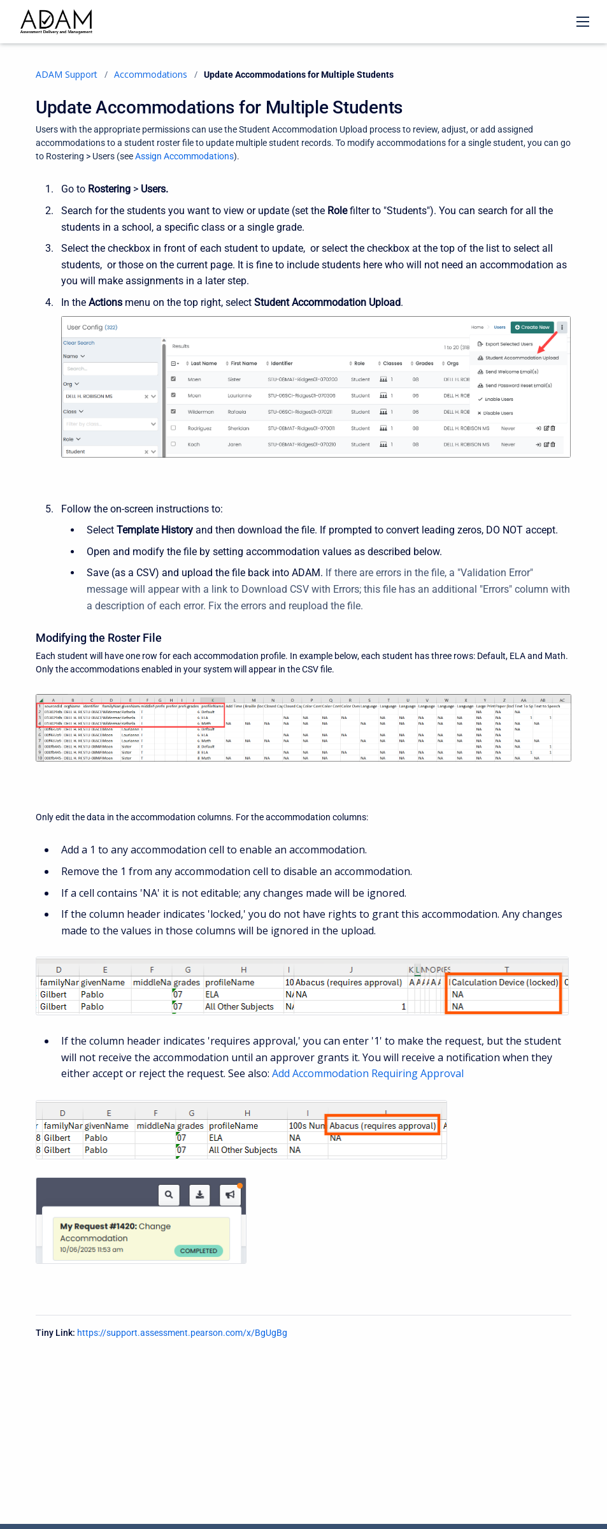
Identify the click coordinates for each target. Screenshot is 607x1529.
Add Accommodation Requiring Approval (368, 1073)
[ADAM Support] (56, 21)
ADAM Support (66, 74)
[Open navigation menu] (582, 22)
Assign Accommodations (184, 156)
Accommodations (150, 74)
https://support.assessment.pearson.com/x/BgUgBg (182, 1333)
